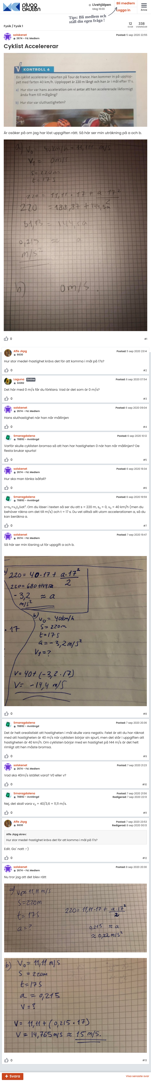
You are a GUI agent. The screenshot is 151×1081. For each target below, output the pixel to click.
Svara (15, 1076)
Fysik (7, 26)
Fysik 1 (18, 26)
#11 (145, 813)
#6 (145, 488)
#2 (145, 370)
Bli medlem (125, 3)
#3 (145, 399)
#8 (145, 714)
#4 (145, 427)
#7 (145, 526)
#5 (145, 460)
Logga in (123, 10)
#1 (145, 339)
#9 (145, 756)
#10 (144, 784)
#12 (144, 858)
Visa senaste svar (137, 1076)
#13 (144, 1060)
